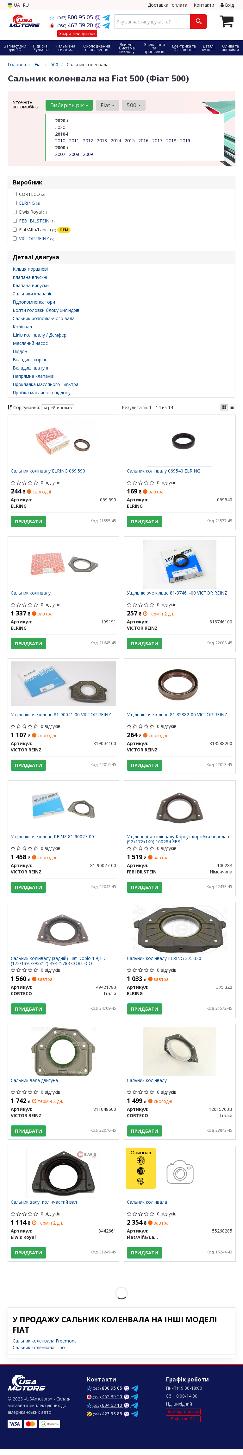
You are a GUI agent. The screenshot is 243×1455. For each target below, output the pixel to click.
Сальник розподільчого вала (44, 318)
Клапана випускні (31, 285)
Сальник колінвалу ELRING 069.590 (48, 471)
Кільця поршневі (30, 269)
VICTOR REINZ (36, 238)
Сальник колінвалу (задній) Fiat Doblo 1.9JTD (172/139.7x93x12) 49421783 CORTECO (58, 965)
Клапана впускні (30, 277)
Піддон (20, 351)
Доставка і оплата (167, 5)
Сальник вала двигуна (34, 1085)
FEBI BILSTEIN (36, 221)
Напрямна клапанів (33, 376)
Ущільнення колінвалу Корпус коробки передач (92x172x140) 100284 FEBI (178, 842)
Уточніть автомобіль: (26, 104)
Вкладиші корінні (30, 360)
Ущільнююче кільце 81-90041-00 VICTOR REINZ (61, 717)
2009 (88, 154)
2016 (143, 141)
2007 (60, 154)
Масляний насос (30, 343)
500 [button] (133, 105)
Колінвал (22, 327)
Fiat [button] (107, 105)
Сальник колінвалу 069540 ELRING (164, 471)
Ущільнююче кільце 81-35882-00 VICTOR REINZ (177, 717)
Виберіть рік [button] (69, 105)
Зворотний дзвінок (77, 33)
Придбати (28, 521)
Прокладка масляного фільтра (45, 384)
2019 (185, 141)
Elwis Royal (30, 212)
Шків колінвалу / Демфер (39, 335)
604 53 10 (105, 1411)
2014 (116, 141)
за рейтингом (57, 407)
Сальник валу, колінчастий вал (44, 1208)
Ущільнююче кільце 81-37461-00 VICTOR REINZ (177, 594)
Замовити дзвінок (184, 1417)
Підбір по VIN (183, 1425)
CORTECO (29, 194)
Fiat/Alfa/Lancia (42, 230)
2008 (74, 154)
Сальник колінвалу (31, 594)
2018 (171, 141)
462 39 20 (72, 25)
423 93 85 (104, 1420)
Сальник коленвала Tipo (39, 1354)
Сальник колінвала (147, 1208)
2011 (74, 141)
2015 (130, 141)
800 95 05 (72, 17)
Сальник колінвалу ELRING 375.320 (164, 962)
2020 (60, 127)
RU (26, 5)
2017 (157, 141)
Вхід (227, 5)
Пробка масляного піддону (42, 393)
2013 (102, 141)
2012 (88, 141)
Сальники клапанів (33, 294)
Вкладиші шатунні (32, 368)
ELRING (29, 203)
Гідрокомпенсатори (34, 302)
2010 (60, 141)
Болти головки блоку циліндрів (46, 310)
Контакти (204, 5)
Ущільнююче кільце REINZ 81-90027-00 (52, 839)
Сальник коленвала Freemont (44, 1347)
